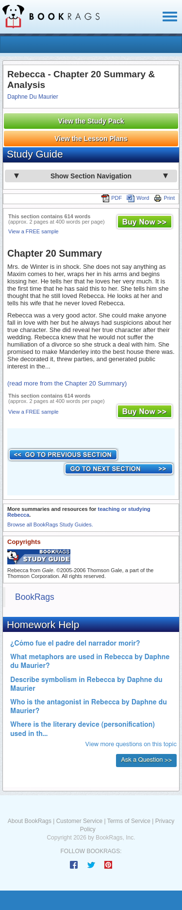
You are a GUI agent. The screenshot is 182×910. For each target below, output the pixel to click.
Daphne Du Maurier (32, 96)
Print (164, 198)
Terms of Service (128, 821)
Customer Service (79, 821)
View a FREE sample (33, 231)
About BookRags (29, 821)
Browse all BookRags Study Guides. (50, 524)
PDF (111, 198)
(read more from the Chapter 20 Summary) (67, 383)
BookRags (34, 597)
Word (138, 198)
